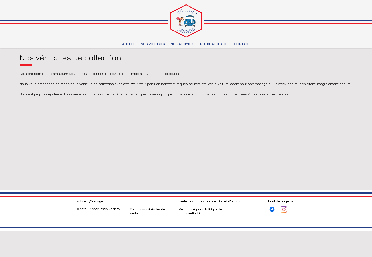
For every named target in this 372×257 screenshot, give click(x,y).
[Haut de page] (280, 201)
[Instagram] (284, 209)
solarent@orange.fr (91, 201)
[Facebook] (272, 209)
